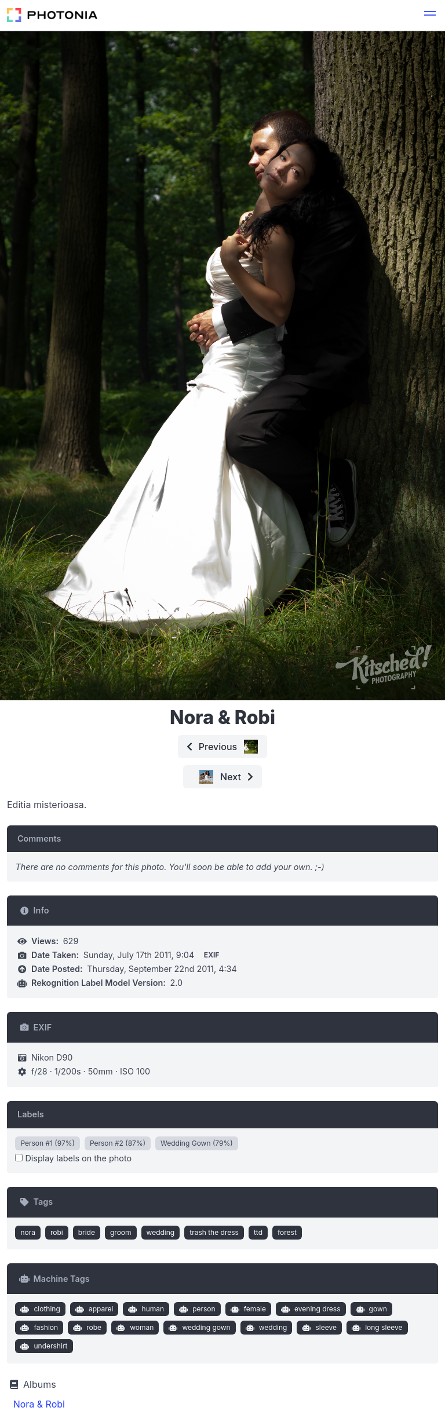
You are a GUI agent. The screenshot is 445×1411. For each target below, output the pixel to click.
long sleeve (376, 1328)
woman (134, 1328)
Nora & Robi (39, 1404)
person (196, 1309)
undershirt (43, 1346)
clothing (39, 1309)
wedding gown (198, 1328)
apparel (92, 1309)
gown (370, 1309)
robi (56, 1232)
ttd (258, 1232)
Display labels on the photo (73, 1158)
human (145, 1309)
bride (86, 1232)
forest (287, 1232)
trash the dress (214, 1232)
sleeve (318, 1328)
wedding (161, 1232)
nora (27, 1232)
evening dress (309, 1309)
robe (86, 1328)
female (247, 1309)
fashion (38, 1328)
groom (121, 1232)
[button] (430, 15)
